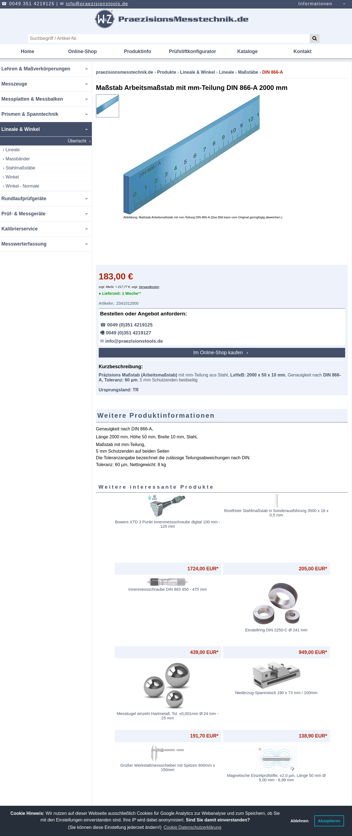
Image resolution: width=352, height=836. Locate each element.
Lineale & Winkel (20, 129)
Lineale (13, 149)
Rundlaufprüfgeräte (23, 198)
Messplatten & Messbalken (32, 99)
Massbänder (18, 158)
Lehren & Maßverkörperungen (35, 69)
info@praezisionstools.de (97, 3)
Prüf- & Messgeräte (23, 213)
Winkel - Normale (22, 186)
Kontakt (302, 51)
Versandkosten (143, 286)
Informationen (315, 3)
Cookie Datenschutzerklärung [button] (192, 827)
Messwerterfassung (23, 244)
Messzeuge (14, 84)
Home (27, 51)
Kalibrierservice (19, 229)
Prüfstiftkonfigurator (192, 51)
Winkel (12, 177)
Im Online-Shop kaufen (216, 352)
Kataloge (247, 51)
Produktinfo (137, 51)
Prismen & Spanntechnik (29, 114)
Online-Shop (82, 51)
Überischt (71, 141)
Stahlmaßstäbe (20, 168)
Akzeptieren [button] (329, 821)
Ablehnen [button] (299, 821)
